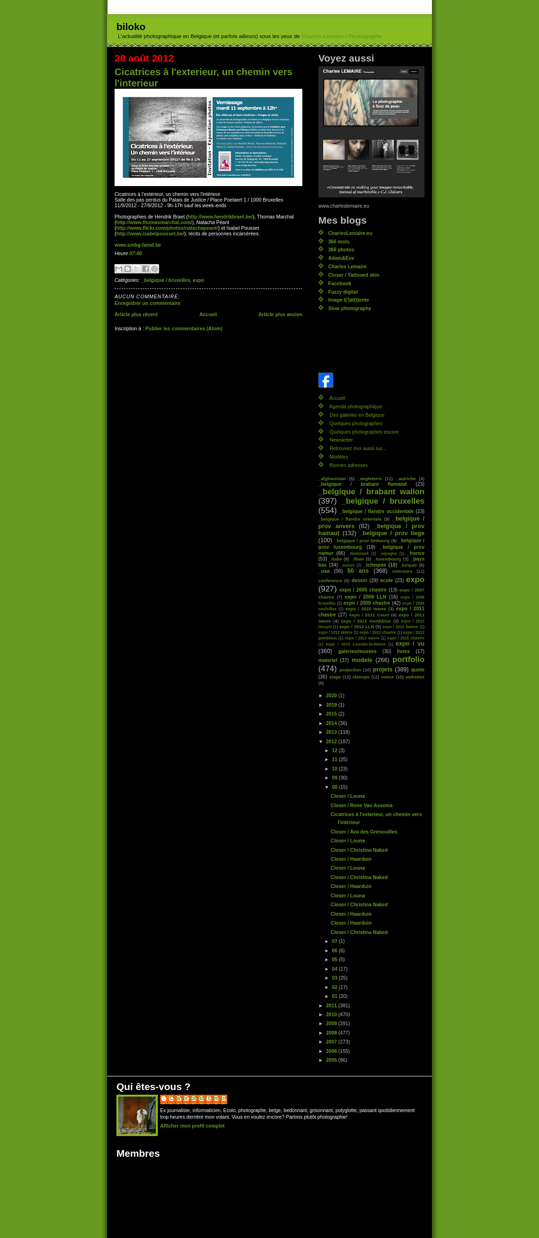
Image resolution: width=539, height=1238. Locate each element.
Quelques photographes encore (364, 432)
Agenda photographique (355, 406)
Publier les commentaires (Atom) (183, 328)
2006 (332, 1051)
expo (199, 280)
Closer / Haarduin (351, 859)
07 (335, 941)
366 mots (339, 241)
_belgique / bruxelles (165, 280)
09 (335, 777)
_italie (335, 558)
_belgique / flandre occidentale (376, 511)
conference (330, 580)
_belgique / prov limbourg (362, 540)
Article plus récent (136, 314)
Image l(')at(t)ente (348, 300)
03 (335, 978)
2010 (332, 1014)
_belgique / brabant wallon (371, 491)
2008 (332, 1033)
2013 (332, 732)
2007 (332, 1041)
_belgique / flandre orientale (349, 519)
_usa (324, 571)
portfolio (408, 659)
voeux (387, 676)
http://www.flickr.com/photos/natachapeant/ (167, 228)
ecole (386, 580)
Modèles (339, 456)
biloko (131, 26)
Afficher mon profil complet (192, 1126)
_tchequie (374, 565)
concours (402, 571)
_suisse (347, 565)
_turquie (408, 565)
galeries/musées (357, 651)
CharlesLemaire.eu (350, 233)
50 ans (358, 571)
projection (350, 669)
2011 (332, 1005)
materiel (327, 660)
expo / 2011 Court (369, 614)
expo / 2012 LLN (356, 626)
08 (335, 787)
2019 (332, 705)
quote (417, 669)
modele (362, 660)
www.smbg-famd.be (138, 245)
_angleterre (370, 478)
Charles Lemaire (347, 266)
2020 (332, 695)
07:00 (136, 253)
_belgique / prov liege (392, 533)
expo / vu (410, 643)
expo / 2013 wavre (362, 638)
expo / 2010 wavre (366, 608)
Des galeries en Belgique (357, 415)
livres (403, 651)
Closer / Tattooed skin (353, 275)
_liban (357, 558)
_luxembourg (387, 558)
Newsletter (341, 440)
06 (335, 950)
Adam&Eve (341, 258)
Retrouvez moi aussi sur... (358, 448)
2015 (332, 713)
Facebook (339, 283)
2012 (332, 741)
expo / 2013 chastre (378, 632)
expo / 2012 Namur (400, 626)
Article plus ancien (280, 314)
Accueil (207, 314)
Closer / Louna (348, 796)
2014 (332, 723)
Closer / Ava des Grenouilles (364, 831)
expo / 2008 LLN (365, 597)
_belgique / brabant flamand (362, 484)
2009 (332, 1023)
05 (335, 959)
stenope (361, 676)
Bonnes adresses (349, 465)
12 (335, 750)
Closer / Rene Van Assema (362, 805)
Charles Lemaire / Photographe (341, 36)
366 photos (341, 249)
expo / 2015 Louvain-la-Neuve (355, 644)
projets (383, 669)
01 (335, 996)
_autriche (406, 478)
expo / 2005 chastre (363, 589)
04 (335, 969)
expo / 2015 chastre (405, 638)
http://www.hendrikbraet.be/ (220, 216)
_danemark (358, 553)
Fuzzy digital (343, 292)
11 (335, 759)
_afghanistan (332, 478)
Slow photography (349, 308)
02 (335, 987)
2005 (332, 1060)
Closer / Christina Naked (359, 850)
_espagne (388, 553)
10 (335, 768)
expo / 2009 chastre (366, 603)
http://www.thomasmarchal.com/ (154, 222)
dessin (359, 580)
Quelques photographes (356, 423)
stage (335, 676)
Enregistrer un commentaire (147, 303)
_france (415, 553)
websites (415, 676)
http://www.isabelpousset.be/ (150, 233)
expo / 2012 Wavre (335, 632)
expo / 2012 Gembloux (366, 620)
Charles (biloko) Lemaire (198, 1098)
